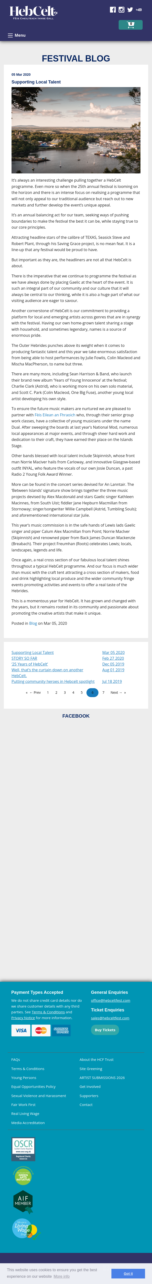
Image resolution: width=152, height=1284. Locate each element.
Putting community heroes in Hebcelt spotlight (53, 681)
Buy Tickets (105, 1029)
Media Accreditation (28, 1122)
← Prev (35, 692)
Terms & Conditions (48, 1011)
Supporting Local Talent (33, 652)
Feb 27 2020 (113, 658)
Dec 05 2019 (113, 664)
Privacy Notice (23, 1017)
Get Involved (90, 1086)
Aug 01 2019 (113, 670)
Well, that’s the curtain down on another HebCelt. (47, 672)
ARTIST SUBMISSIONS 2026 (102, 1077)
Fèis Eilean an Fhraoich (55, 415)
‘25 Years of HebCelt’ (30, 664)
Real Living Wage (25, 1113)
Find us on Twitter (130, 10)
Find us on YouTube (139, 10)
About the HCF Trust (97, 1059)
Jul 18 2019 (112, 681)
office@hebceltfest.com (110, 1000)
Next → (116, 692)
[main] (76, 353)
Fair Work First (23, 1104)
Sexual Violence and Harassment (38, 1095)
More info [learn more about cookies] (62, 1276)
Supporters (89, 1095)
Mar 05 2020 (113, 652)
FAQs (15, 1059)
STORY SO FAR (24, 658)
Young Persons (23, 1077)
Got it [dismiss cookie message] (128, 1274)
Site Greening (91, 1068)
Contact (86, 1104)
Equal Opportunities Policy (33, 1086)
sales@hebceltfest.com (110, 1018)
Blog (33, 623)
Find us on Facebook (113, 10)
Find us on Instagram (121, 10)
